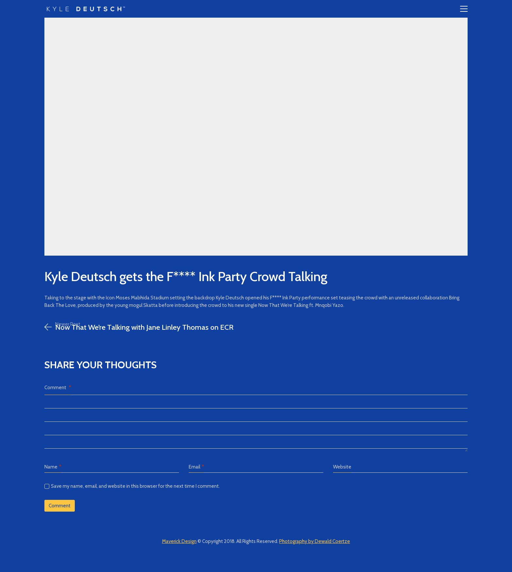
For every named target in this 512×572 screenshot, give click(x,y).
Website (342, 467)
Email (196, 467)
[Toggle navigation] (464, 8)
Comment (57, 387)
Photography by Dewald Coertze (314, 541)
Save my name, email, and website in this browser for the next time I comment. (135, 486)
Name (52, 467)
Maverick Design (179, 541)
